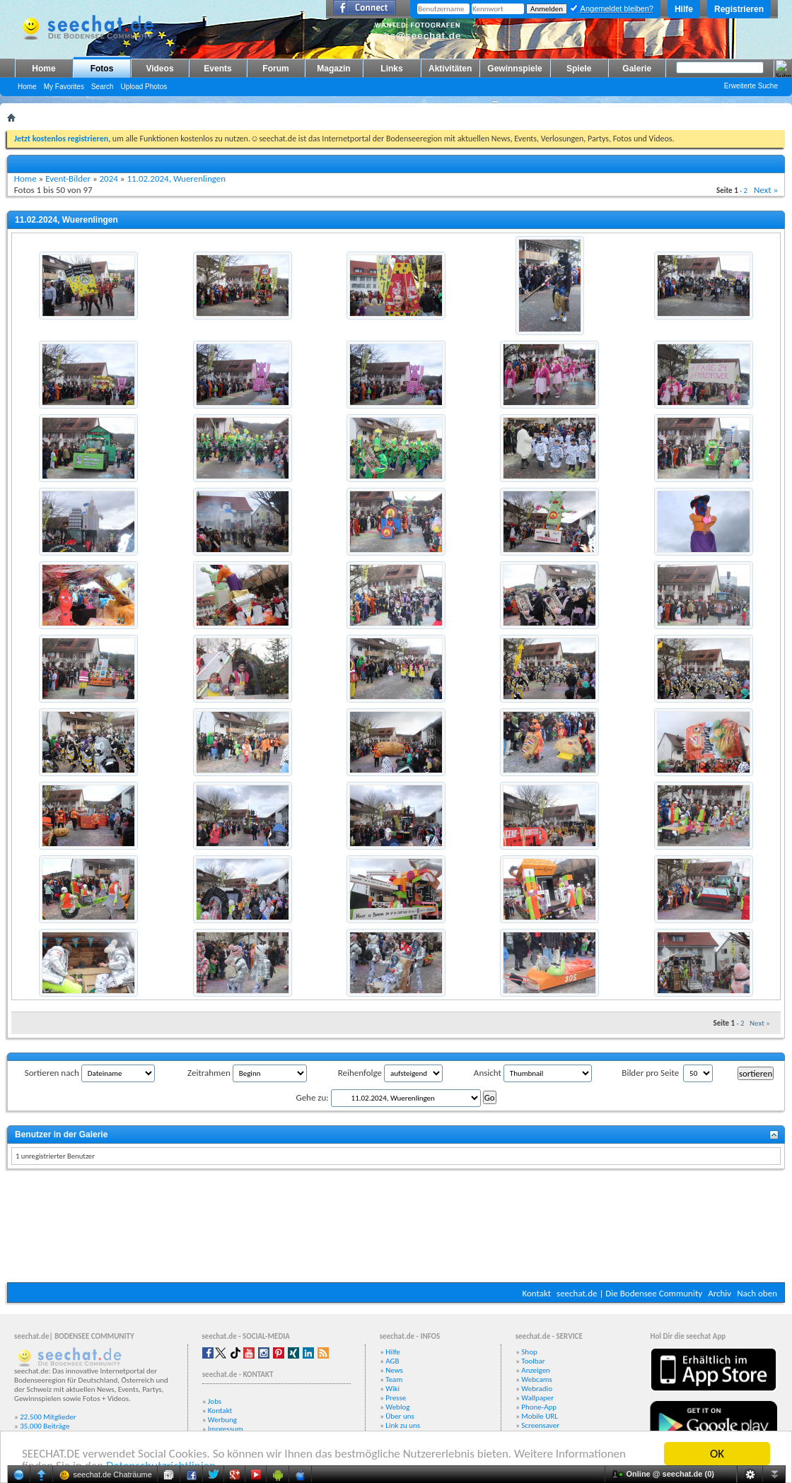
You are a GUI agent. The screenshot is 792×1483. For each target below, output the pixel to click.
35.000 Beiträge (44, 1426)
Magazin (333, 69)
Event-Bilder (68, 178)
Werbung (222, 1419)
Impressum (225, 1429)
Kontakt (536, 1293)
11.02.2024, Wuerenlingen (176, 178)
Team (393, 1379)
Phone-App (539, 1407)
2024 (109, 178)
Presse (395, 1397)
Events (217, 69)
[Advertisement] (396, 1227)
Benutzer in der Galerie (61, 1134)
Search (102, 86)
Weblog (397, 1407)
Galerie (636, 69)
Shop (529, 1351)
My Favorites (64, 86)
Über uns (399, 1416)
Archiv (719, 1293)
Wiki (392, 1388)
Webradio (536, 1388)
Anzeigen (535, 1370)
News (394, 1370)
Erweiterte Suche (751, 86)
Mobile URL (539, 1416)
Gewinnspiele (514, 69)
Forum (275, 69)
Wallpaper (537, 1397)
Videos (159, 69)
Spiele (578, 69)
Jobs (214, 1401)
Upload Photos (144, 86)
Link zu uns (402, 1425)
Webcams (536, 1379)
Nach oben (757, 1293)
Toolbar (532, 1361)
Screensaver (540, 1425)
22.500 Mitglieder (48, 1417)
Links (391, 69)
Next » (766, 189)
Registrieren (739, 9)
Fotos (102, 69)
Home (43, 69)
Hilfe (684, 9)
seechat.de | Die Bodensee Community (629, 1293)
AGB (392, 1361)
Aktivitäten (450, 69)
